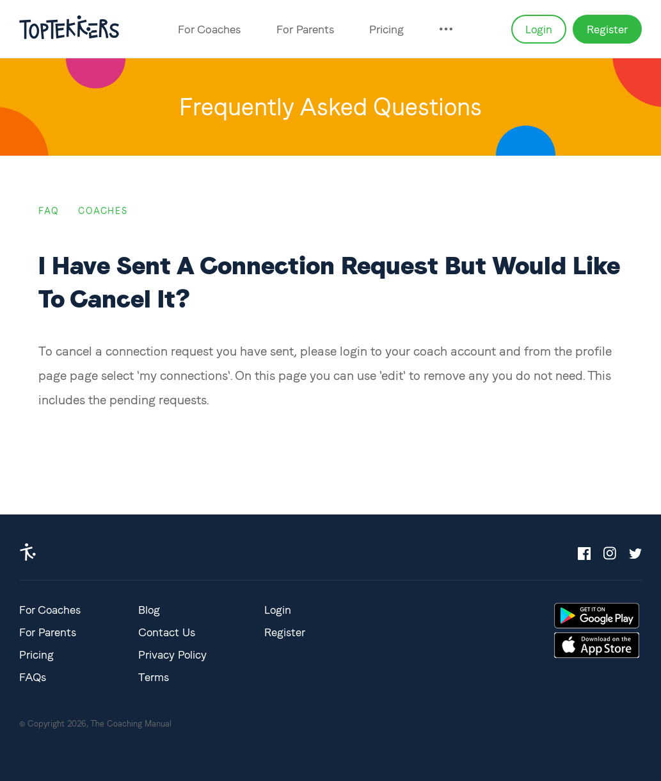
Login (538, 29)
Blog (149, 609)
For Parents (305, 29)
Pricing (386, 29)
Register (607, 29)
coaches (102, 211)
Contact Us (166, 632)
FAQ (48, 211)
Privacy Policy (172, 654)
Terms (153, 677)
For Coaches (209, 29)
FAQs (32, 677)
